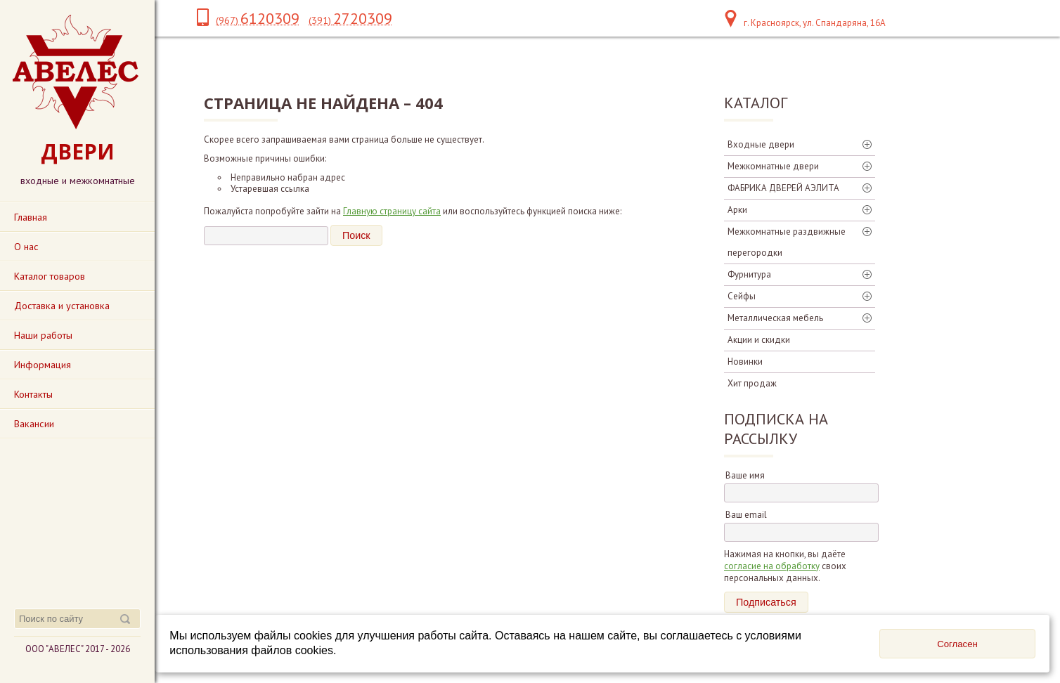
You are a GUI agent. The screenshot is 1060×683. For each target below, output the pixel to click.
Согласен (957, 644)
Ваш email (746, 515)
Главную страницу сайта (392, 211)
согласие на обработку (772, 566)
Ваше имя (745, 475)
